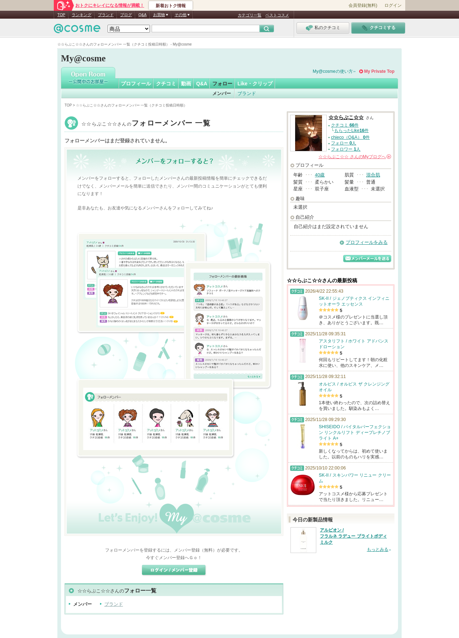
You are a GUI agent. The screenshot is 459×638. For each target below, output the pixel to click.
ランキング (81, 15)
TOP (61, 15)
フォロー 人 (343, 143)
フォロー (222, 83)
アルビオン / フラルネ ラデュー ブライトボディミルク (353, 536)
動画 (186, 83)
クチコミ (166, 83)
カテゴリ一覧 (249, 15)
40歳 (320, 175)
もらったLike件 (351, 130)
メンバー (221, 93)
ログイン (393, 5)
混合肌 (373, 175)
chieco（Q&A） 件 (350, 137)
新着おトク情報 (171, 5)
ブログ (126, 15)
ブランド (106, 15)
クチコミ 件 (345, 125)
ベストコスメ (277, 15)
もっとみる (377, 549)
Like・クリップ (255, 83)
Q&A (142, 15)
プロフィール (136, 83)
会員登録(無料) (363, 5)
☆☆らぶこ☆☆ (145, 124)
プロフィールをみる (367, 242)
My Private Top (379, 71)
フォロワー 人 (345, 149)
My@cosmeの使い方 (333, 71)
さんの (354, 156)
